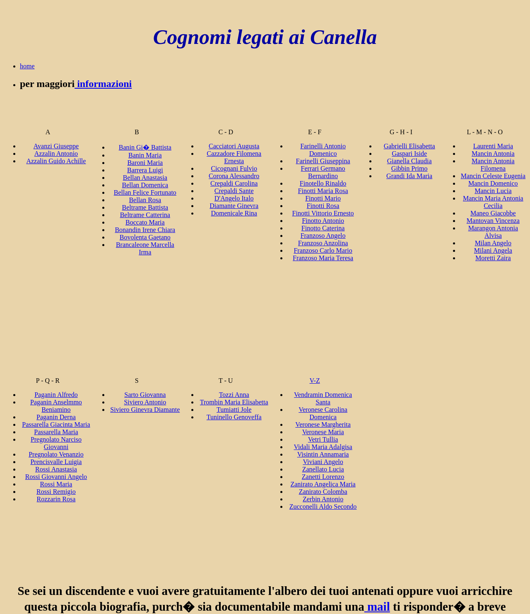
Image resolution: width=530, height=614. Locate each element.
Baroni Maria (145, 162)
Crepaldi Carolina (234, 183)
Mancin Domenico (493, 183)
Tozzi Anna (234, 394)
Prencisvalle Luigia (56, 461)
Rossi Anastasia (56, 469)
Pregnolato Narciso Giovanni (56, 443)
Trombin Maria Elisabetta (234, 402)
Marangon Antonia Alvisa (493, 232)
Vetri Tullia (323, 439)
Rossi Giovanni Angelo (56, 476)
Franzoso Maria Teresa (323, 257)
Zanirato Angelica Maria (322, 484)
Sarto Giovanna (145, 394)
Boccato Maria (145, 222)
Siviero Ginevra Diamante (145, 409)
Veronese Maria (323, 431)
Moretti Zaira (493, 257)
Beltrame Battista (145, 207)
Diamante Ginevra (234, 205)
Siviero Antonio (145, 402)
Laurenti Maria (493, 146)
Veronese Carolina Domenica (323, 413)
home (27, 66)
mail (377, 606)
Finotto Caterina (322, 228)
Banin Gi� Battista (145, 147)
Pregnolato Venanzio (56, 454)
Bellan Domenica (145, 185)
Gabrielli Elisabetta (409, 146)
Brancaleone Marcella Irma (145, 248)
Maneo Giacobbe (493, 213)
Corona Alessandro (234, 175)
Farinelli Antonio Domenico (323, 150)
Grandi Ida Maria (409, 175)
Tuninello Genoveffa (234, 417)
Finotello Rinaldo (323, 183)
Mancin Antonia (493, 153)
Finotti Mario (323, 198)
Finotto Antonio (323, 220)
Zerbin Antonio (323, 499)
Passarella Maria (56, 431)
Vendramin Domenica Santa (323, 398)
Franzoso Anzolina (323, 243)
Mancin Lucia (493, 190)
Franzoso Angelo (323, 235)
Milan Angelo (493, 243)
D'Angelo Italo (234, 198)
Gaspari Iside (409, 153)
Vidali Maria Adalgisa (323, 446)
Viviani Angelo (323, 461)
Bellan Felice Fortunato (145, 192)
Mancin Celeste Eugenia (493, 175)
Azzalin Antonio (56, 153)
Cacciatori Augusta (234, 146)
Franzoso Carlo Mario (323, 250)
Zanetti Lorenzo (323, 476)
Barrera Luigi (145, 170)
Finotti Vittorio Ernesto (323, 213)
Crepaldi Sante (234, 190)
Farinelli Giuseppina (323, 160)
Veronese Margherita (322, 424)
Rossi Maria (56, 484)
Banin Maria (144, 155)
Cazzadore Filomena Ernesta (234, 157)
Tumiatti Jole (234, 409)
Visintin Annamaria (323, 454)
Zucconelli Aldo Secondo (323, 506)
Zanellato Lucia (323, 469)
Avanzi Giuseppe (56, 146)
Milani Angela (493, 250)
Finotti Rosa (323, 205)
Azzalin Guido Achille (56, 160)
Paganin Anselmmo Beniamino (56, 406)
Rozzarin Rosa (56, 499)
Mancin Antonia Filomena (493, 164)
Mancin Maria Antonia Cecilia (493, 202)
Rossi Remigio (56, 491)
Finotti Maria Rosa (323, 190)
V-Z (314, 380)
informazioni (103, 83)
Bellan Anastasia (145, 177)
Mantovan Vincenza (493, 220)
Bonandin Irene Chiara (145, 229)
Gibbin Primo (409, 168)
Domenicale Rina (234, 213)
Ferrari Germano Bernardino (323, 172)
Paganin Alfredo (55, 394)
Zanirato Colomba (323, 491)
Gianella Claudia (409, 160)
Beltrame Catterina (145, 214)
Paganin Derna (56, 417)
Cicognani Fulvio (234, 168)
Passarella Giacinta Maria (56, 424)
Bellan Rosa (145, 199)
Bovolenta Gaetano (145, 237)
